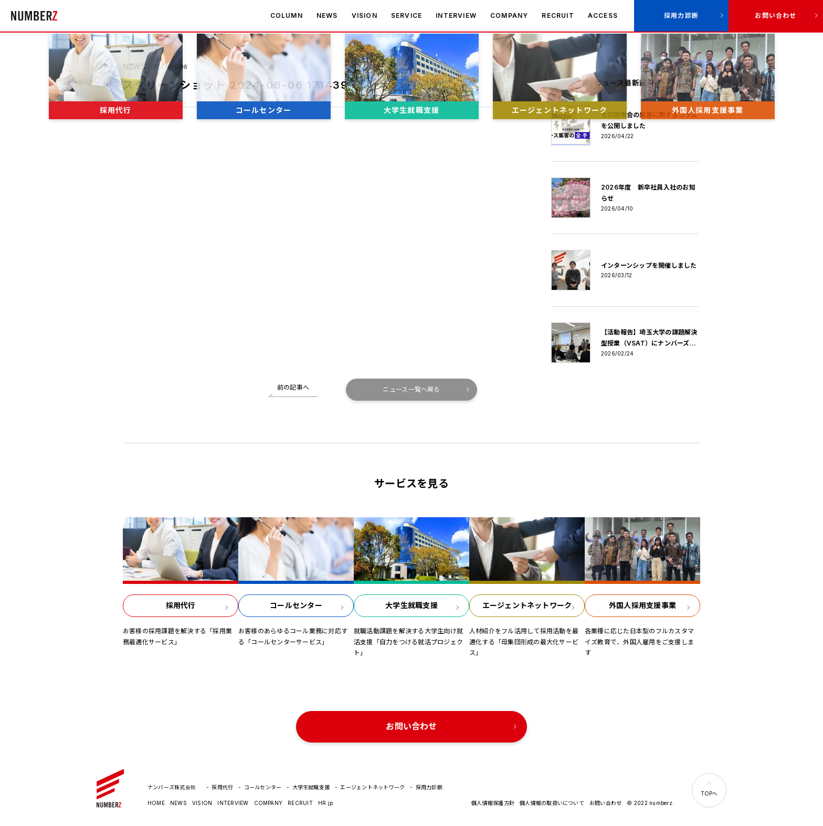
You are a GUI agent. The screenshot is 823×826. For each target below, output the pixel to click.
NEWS (327, 15)
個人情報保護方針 (492, 803)
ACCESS (603, 15)
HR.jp (325, 803)
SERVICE (406, 15)
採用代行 (222, 787)
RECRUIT (558, 15)
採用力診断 (681, 15)
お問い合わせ (775, 15)
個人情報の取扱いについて (552, 803)
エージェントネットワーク (372, 787)
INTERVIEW (456, 15)
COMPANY (509, 15)
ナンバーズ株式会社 (34, 16)
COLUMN (286, 15)
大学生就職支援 (311, 787)
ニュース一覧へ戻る (411, 389)
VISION (364, 15)
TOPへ (709, 793)
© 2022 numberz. (650, 803)
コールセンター (263, 787)
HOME (156, 803)
